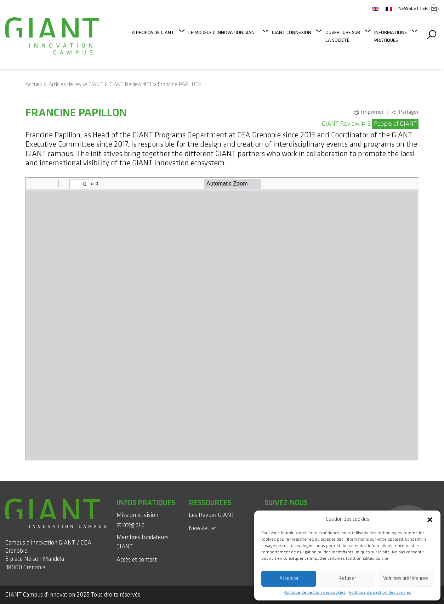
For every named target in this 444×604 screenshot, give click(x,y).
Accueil (33, 84)
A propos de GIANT (153, 32)
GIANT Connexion (291, 32)
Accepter (288, 578)
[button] (429, 519)
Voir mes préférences (405, 578)
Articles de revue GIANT (76, 84)
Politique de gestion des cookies (315, 592)
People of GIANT (395, 124)
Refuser (347, 578)
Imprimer (372, 112)
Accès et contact (136, 559)
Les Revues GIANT (211, 515)
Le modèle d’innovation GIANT (223, 32)
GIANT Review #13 (130, 84)
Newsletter (418, 8)
